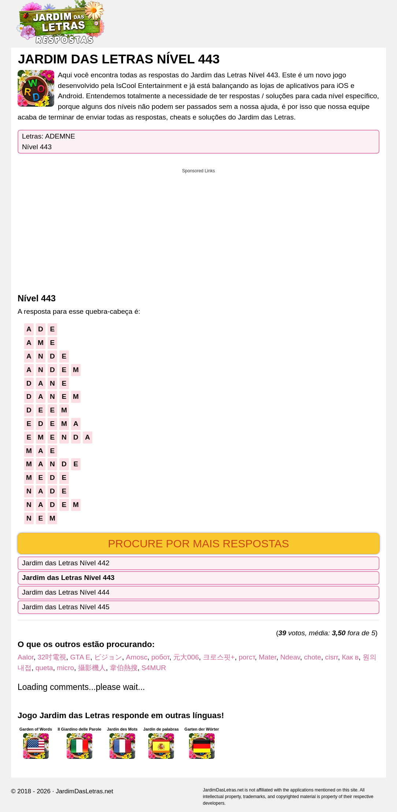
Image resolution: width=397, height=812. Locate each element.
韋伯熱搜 (124, 668)
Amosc (137, 657)
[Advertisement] (198, 228)
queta (44, 668)
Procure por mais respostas (198, 543)
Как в (350, 657)
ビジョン (108, 657)
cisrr (331, 657)
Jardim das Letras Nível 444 (66, 592)
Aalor (26, 657)
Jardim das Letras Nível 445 (66, 607)
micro (65, 668)
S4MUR (153, 668)
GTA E (80, 657)
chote (312, 657)
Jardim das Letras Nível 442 (66, 563)
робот (160, 657)
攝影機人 (92, 668)
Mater (268, 657)
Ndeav (290, 657)
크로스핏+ (219, 657)
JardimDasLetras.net (84, 791)
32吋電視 (51, 657)
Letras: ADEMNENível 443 (48, 141)
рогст (247, 657)
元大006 (186, 657)
